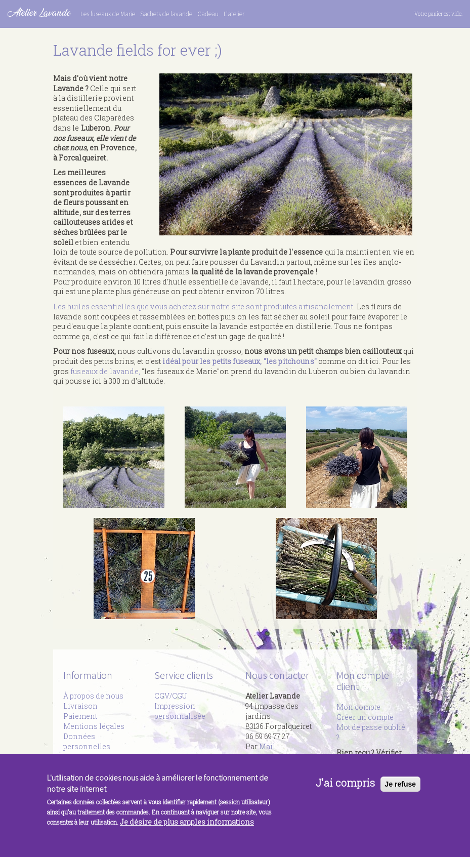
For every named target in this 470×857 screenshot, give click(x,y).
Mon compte (358, 707)
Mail (267, 746)
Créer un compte (365, 717)
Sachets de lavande (166, 14)
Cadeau (208, 14)
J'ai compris (345, 789)
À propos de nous (93, 696)
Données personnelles (86, 741)
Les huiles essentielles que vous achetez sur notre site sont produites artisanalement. (204, 306)
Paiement (80, 716)
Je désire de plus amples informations (187, 828)
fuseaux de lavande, (105, 371)
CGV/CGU (170, 696)
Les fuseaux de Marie (107, 14)
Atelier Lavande (39, 12)
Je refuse (400, 790)
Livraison (80, 706)
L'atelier (234, 14)
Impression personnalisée (179, 711)
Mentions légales (93, 726)
